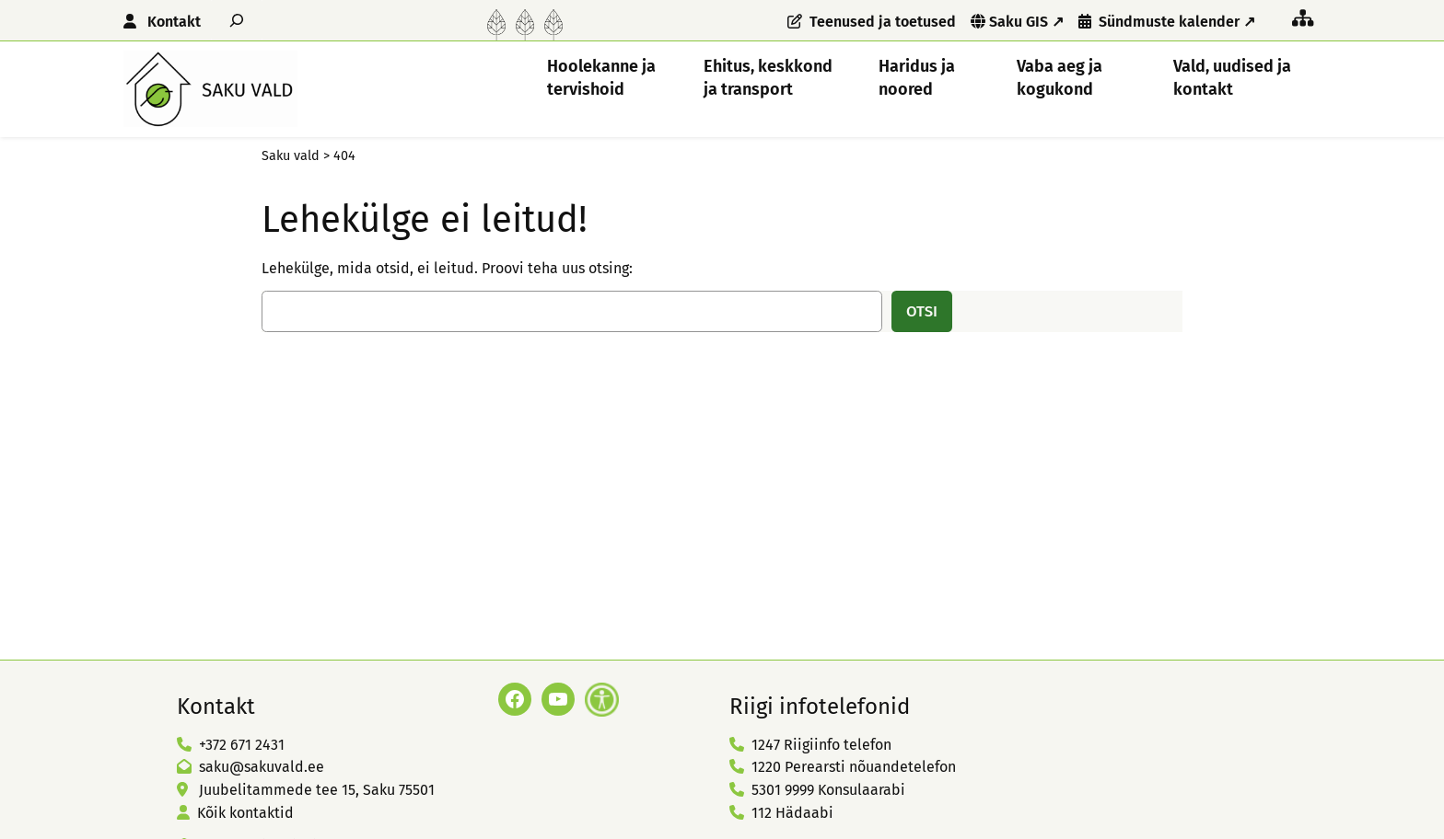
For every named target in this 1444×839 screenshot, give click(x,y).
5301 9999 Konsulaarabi (828, 790)
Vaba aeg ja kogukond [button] (1059, 77)
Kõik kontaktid (245, 813)
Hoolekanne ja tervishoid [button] (601, 77)
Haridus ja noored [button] (917, 77)
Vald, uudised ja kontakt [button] (1232, 77)
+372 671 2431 (242, 744)
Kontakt (174, 21)
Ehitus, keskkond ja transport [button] (768, 77)
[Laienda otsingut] (236, 20)
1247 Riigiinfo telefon (821, 744)
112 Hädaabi (792, 813)
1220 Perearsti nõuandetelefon (853, 767)
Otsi (921, 311)
